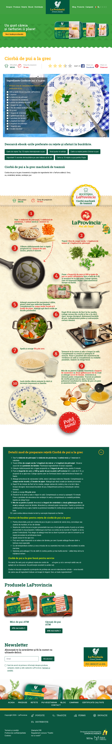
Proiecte (80, 7)
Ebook (30, 7)
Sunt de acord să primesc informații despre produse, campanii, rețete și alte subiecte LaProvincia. (28, 668)
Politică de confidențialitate (15, 733)
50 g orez (13, 110)
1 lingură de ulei (15, 105)
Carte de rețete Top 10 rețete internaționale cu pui (26, 152)
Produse (16, 7)
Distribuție (38, 7)
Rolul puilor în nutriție (58, 152)
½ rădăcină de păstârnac (18, 100)
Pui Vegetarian (49, 702)
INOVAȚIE (102, 715)
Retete (34, 702)
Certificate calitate (93, 702)
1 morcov (12, 95)
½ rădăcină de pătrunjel (18, 97)
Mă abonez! (48, 659)
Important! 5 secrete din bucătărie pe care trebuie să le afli (29, 157)
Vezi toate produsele (14, 34)
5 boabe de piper (15, 129)
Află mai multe (18, 628)
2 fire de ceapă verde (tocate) (20, 108)
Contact (56, 705)
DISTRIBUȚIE (41, 721)
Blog (74, 7)
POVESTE (40, 715)
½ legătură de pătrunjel (18, 124)
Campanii (89, 7)
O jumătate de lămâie (17, 118)
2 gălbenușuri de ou (16, 116)
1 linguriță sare (15, 126)
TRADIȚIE (61, 715)
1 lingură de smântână (17, 113)
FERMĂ (82, 715)
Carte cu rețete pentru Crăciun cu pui (85, 152)
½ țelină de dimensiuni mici (19, 102)
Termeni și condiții (12, 730)
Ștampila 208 (36, 730)
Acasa (11, 702)
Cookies (8, 736)
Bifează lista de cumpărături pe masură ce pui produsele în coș (27, 87)
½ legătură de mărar (17, 121)
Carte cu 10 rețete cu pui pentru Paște (71, 157)
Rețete (24, 7)
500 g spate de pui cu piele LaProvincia (24, 92)
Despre (9, 7)
